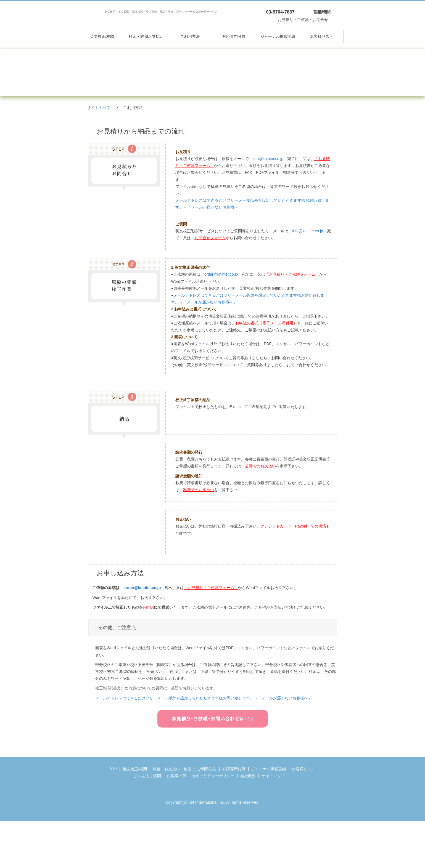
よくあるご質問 (147, 776)
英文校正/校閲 (102, 36)
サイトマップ (273, 776)
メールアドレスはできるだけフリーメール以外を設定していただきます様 (159, 698)
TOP (113, 769)
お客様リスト (321, 36)
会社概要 (248, 776)
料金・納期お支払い (146, 36)
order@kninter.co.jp (221, 274)
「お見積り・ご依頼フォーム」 (292, 274)
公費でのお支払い (260, 466)
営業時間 (322, 12)
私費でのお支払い (198, 490)
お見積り (303, 19)
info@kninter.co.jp (268, 158)
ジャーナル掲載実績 (277, 36)
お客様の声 (176, 776)
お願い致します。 (267, 698)
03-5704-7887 (280, 12)
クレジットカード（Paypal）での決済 (293, 526)
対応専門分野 (234, 36)
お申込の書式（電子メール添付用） (266, 323)
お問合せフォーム (210, 238)
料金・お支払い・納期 (172, 769)
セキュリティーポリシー (213, 776)
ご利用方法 (190, 36)
